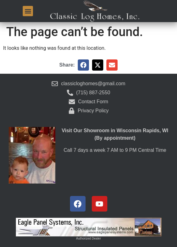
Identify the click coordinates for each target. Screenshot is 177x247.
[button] (28, 11)
